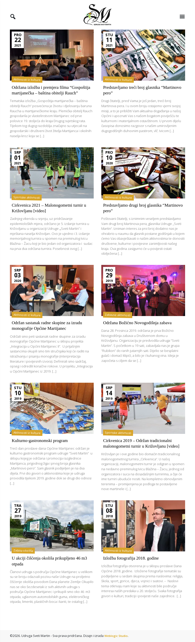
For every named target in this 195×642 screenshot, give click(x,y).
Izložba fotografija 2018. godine (132, 571)
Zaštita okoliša (24, 563)
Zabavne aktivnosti (118, 322)
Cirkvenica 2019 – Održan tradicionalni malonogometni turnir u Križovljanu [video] (139, 453)
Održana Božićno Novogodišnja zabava (139, 330)
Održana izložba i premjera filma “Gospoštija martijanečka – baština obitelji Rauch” (50, 94)
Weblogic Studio (116, 636)
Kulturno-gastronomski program (41, 447)
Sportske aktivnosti (27, 204)
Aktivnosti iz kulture (27, 81)
